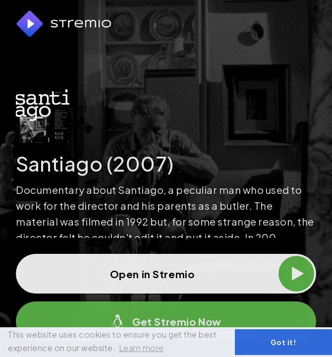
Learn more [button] (141, 348)
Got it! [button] (284, 342)
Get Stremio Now (166, 321)
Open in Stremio (212, 274)
